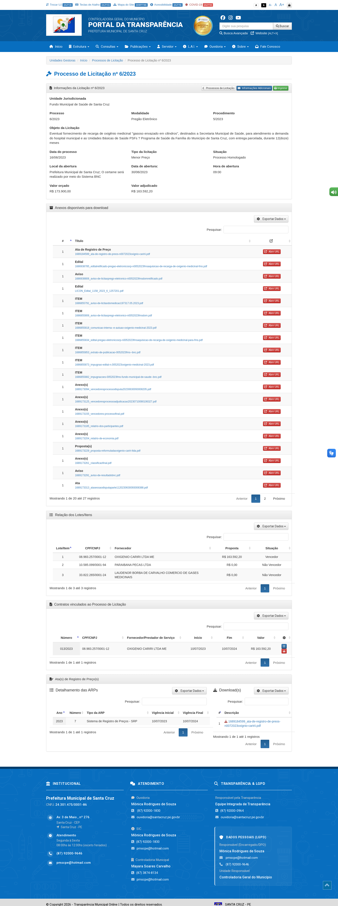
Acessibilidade (166, 4)
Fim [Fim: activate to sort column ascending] (237, 637)
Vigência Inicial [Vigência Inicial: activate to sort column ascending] (163, 708)
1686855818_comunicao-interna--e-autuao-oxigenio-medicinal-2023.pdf (115, 327)
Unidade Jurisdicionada (68, 98)
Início (56, 47)
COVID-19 (199, 4)
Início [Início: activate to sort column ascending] (216, 637)
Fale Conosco (267, 47)
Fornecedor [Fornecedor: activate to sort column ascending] (123, 548)
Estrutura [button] (79, 47)
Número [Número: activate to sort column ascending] (75, 708)
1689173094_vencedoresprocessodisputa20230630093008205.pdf (113, 389)
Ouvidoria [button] (215, 47)
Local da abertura (63, 166)
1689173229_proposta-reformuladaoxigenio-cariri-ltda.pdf (107, 450)
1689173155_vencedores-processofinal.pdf (99, 413)
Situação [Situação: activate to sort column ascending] (271, 548)
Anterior (242, 498)
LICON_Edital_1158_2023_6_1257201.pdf (99, 290)
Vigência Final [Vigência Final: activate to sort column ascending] (193, 708)
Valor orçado (59, 185)
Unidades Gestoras (62, 60)
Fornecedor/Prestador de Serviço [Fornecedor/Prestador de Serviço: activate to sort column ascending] (132, 637)
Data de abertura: (144, 166)
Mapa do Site (130, 4)
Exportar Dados (271, 219)
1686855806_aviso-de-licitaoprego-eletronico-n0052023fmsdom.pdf (113, 315)
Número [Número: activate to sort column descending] (62, 637)
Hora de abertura (226, 166)
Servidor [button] (167, 47)
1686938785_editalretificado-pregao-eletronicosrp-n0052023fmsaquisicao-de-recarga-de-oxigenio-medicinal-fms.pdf (141, 266)
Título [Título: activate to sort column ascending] (79, 241)
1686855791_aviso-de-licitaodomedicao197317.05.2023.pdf (109, 303)
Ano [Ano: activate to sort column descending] (59, 708)
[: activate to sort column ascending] (272, 241)
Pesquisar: (247, 229)
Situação (220, 152)
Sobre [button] (240, 47)
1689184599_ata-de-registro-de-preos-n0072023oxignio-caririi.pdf (112, 254)
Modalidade (140, 113)
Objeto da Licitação (64, 128)
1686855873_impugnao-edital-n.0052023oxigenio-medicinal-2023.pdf (114, 364)
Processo (57, 113)
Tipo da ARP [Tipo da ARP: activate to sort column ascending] (95, 708)
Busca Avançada (233, 33)
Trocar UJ (59, 4)
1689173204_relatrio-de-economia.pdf (97, 438)
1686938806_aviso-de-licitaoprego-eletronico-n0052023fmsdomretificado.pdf (118, 278)
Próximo (279, 498)
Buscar (282, 26)
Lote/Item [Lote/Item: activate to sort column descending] (62, 548)
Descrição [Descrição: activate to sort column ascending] (231, 708)
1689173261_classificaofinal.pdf (93, 463)
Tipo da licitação (143, 152)
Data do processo (63, 152)
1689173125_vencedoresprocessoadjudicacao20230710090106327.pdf (115, 401)
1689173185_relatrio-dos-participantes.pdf (99, 426)
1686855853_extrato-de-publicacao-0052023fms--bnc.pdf (107, 352)
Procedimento (224, 113)
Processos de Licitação (107, 60)
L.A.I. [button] (190, 47)
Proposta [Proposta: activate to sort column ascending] (232, 548)
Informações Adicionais (254, 88)
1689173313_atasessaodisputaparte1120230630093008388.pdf (111, 487)
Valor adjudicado (144, 185)
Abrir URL (271, 251)
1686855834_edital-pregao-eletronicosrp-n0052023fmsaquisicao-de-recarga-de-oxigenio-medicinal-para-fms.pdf (139, 340)
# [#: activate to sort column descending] (63, 241)
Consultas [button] (107, 47)
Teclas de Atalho (93, 4)
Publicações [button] (138, 47)
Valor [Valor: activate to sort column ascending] (261, 637)
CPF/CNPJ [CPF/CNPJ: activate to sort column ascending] (92, 548)
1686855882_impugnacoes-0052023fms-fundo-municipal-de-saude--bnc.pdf (118, 376)
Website (264, 33)
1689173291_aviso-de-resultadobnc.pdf (97, 475)
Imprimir (280, 88)
